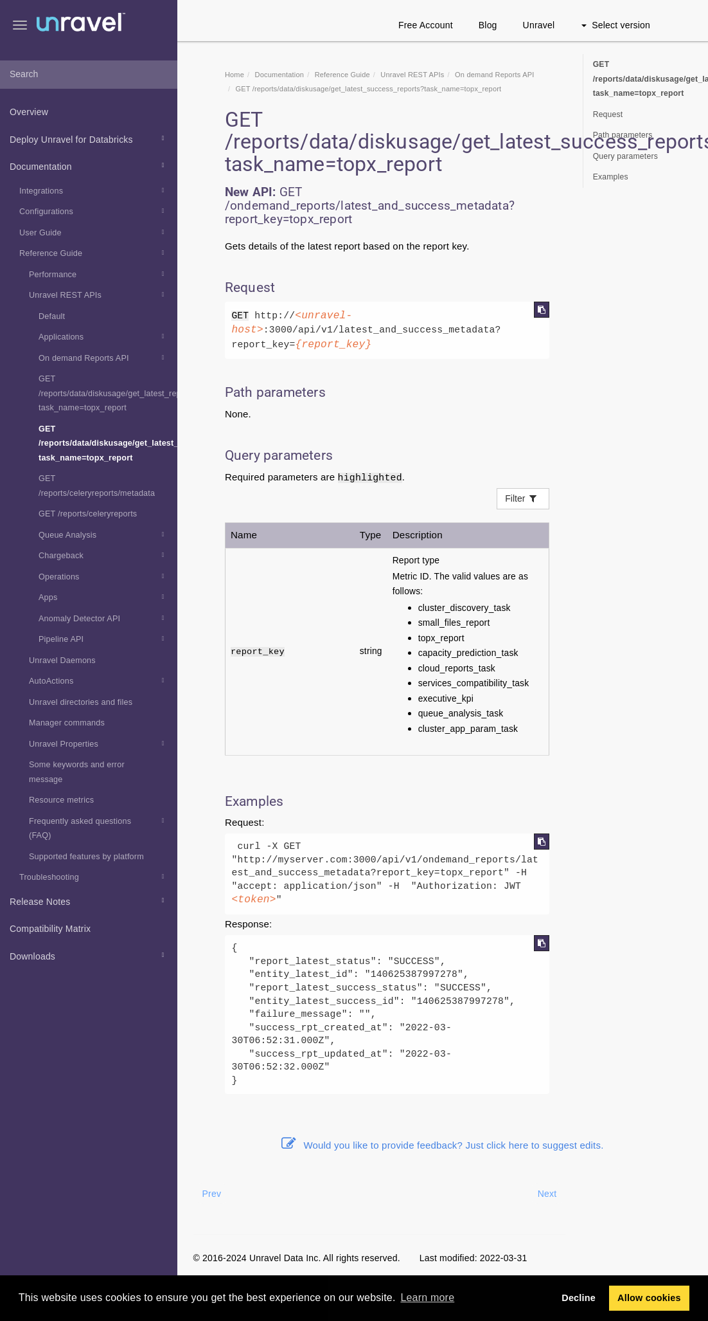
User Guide (93, 232)
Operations (103, 576)
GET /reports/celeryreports (88, 513)
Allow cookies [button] (649, 1298)
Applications (103, 336)
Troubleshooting (93, 877)
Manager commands (67, 722)
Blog (488, 25)
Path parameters (623, 135)
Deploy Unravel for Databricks (89, 138)
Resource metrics (61, 800)
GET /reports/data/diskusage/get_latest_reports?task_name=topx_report (108, 393)
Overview (29, 112)
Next (547, 1194)
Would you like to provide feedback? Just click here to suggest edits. (442, 1145)
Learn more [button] (427, 1297)
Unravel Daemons (62, 660)
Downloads (89, 955)
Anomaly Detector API (103, 618)
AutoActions (98, 680)
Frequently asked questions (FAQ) (98, 827)
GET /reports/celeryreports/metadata (97, 486)
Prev (212, 1194)
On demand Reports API (103, 358)
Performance (98, 274)
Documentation (89, 165)
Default (52, 316)
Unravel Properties (98, 743)
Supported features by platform (86, 856)
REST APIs (412, 74)
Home (234, 74)
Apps (103, 597)
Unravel (539, 25)
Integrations (93, 190)
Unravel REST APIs (98, 294)
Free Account (425, 25)
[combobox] (88, 74)
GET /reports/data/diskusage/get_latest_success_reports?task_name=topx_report (108, 443)
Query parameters (625, 156)
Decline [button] (579, 1298)
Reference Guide (93, 253)
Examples (610, 176)
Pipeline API (103, 639)
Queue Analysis (103, 534)
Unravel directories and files (80, 702)
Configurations (93, 211)
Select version (615, 25)
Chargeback (103, 555)
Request (608, 114)
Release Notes (89, 900)
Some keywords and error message (77, 772)
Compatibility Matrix (50, 929)
